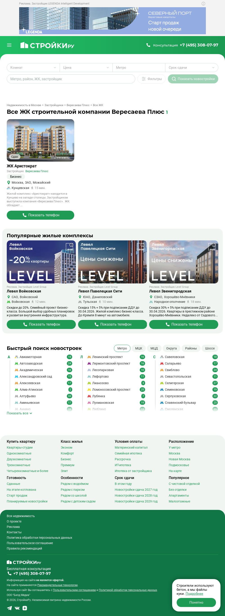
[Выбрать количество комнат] (33, 67)
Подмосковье (179, 465)
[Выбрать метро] (139, 67)
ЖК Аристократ (22, 166)
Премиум (67, 465)
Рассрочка (123, 459)
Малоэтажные (179, 501)
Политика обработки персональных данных (39, 537)
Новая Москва (179, 459)
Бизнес (66, 459)
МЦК (138, 348)
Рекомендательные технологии (57, 585)
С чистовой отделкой (184, 484)
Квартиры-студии (20, 447)
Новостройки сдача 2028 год (136, 495)
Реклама (13, 527)
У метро (174, 447)
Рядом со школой (74, 495)
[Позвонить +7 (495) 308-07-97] (182, 45)
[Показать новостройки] (193, 78)
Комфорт (67, 453)
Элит (64, 471)
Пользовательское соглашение (30, 543)
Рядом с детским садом (78, 501)
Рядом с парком (73, 489)
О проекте (14, 521)
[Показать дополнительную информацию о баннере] (203, 3)
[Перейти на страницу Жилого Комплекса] (40, 215)
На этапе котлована (21, 489)
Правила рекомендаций (24, 548)
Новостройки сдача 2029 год (136, 501)
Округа (171, 348)
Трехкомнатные (18, 465)
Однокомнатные (19, 453)
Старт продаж (17, 495)
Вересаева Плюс (36, 171)
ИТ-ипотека (123, 465)
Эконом (66, 447)
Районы (191, 348)
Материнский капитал (131, 447)
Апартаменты (179, 495)
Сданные (13, 484)
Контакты (14, 532)
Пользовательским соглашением (74, 590)
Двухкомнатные (19, 459)
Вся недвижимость (21, 516)
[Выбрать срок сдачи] (191, 67)
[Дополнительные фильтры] (151, 78)
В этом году (123, 484)
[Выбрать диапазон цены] (86, 67)
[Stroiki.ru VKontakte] (17, 609)
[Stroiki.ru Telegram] (9, 609)
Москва (174, 453)
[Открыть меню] (9, 45)
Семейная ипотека (128, 453)
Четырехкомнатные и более (27, 471)
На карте (175, 471)
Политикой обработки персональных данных (128, 590)
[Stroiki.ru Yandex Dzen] (24, 609)
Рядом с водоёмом (74, 484)
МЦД (154, 348)
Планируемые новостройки (27, 501)
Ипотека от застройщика (133, 471)
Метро (122, 348)
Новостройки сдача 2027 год (136, 489)
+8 (68, 158)
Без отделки (178, 489)
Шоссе (210, 348)
